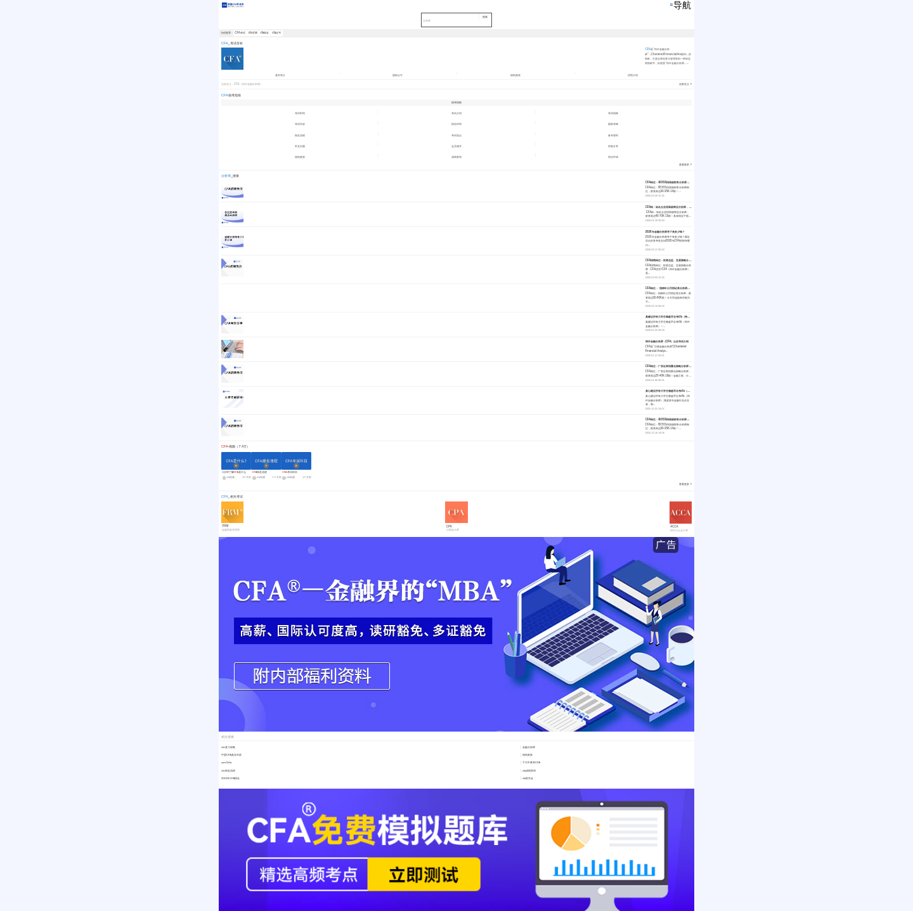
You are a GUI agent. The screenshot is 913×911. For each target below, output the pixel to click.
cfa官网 (253, 32)
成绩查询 (456, 156)
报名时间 (456, 124)
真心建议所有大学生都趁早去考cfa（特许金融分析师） (668, 390)
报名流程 (300, 135)
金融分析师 (528, 747)
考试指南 (613, 113)
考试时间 (300, 113)
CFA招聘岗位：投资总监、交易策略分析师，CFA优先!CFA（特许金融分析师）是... (668, 269)
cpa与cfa (226, 762)
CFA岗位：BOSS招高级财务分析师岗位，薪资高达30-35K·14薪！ (668, 182)
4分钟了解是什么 (234, 472)
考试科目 (289, 472)
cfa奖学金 (528, 778)
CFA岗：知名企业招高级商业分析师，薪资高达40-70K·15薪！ (668, 207)
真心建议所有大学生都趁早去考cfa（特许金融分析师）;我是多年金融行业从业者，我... (667, 400)
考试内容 (300, 124)
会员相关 (456, 146)
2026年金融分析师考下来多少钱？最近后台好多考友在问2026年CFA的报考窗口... (667, 241)
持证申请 (613, 156)
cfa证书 (276, 32)
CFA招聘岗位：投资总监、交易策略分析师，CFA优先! (668, 260)
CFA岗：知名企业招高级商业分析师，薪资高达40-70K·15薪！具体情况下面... (668, 213)
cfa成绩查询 (529, 770)
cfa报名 (265, 32)
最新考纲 (613, 124)
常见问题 (300, 146)
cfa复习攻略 (228, 747)
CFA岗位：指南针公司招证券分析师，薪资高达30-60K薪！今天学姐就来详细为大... (668, 297)
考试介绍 (456, 113)
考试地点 (456, 135)
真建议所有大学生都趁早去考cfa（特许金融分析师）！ (668, 316)
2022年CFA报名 (230, 778)
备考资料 (613, 135)
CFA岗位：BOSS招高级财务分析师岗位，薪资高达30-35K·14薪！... (667, 189)
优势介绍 (633, 75)
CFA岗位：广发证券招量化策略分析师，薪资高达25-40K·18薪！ (668, 366)
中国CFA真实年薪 (231, 754)
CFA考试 (240, 32)
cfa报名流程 (228, 770)
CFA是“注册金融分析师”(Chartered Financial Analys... (666, 348)
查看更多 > (685, 164)
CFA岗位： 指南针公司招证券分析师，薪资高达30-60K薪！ (668, 288)
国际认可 (397, 75)
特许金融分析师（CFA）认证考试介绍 (667, 341)
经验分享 (613, 146)
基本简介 (280, 75)
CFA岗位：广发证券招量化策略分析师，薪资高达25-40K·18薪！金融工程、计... (668, 373)
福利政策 (515, 75)
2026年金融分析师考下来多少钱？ (665, 231)
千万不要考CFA (531, 762)
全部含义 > (685, 84)
